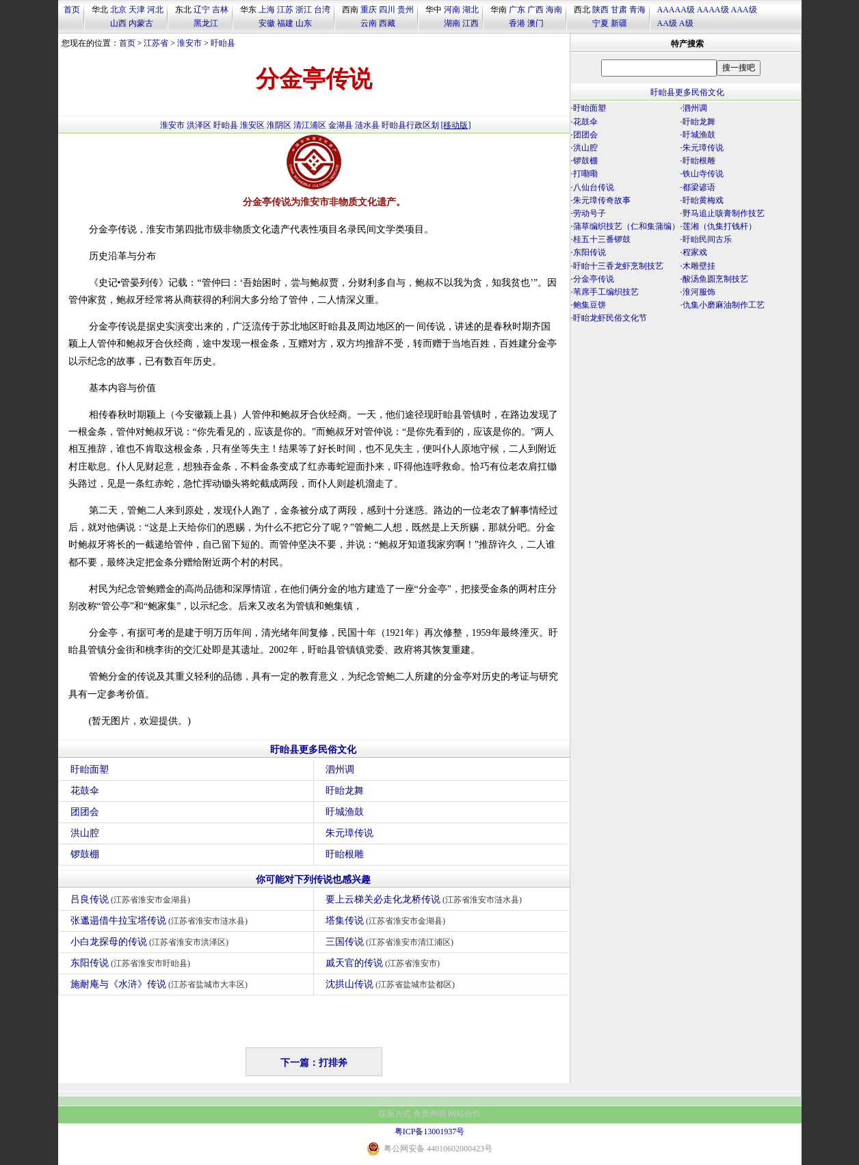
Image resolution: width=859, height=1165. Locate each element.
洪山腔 (84, 833)
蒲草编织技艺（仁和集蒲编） (626, 226)
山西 (118, 23)
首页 (72, 9)
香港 (517, 23)
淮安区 (252, 125)
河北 (155, 9)
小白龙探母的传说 (151, 942)
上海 (267, 9)
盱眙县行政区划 (410, 125)
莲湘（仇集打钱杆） (719, 226)
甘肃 (619, 9)
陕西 (600, 9)
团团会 (84, 812)
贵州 (405, 9)
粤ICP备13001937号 (430, 1131)
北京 (118, 9)
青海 (637, 9)
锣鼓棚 (84, 854)
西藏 (387, 23)
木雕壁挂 (699, 266)
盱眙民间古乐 (707, 239)
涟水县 (367, 125)
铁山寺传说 (703, 173)
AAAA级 (713, 9)
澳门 (535, 23)
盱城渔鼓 (345, 812)
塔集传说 (387, 920)
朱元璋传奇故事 (602, 200)
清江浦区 (309, 125)
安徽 (267, 23)
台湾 (322, 9)
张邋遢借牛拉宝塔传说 (161, 920)
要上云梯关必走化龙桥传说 (426, 899)
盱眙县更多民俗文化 (313, 750)
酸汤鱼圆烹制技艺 (715, 279)
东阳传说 (132, 963)
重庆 (368, 9)
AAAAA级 (676, 9)
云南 (368, 23)
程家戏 (695, 252)
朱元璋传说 (349, 833)
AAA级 (744, 9)
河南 (452, 9)
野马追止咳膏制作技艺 (724, 213)
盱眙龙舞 (345, 791)
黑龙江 (206, 23)
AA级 (667, 23)
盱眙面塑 (89, 769)
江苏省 (156, 43)
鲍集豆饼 (589, 305)
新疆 (619, 23)
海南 (554, 9)
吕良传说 (132, 899)
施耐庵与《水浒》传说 (161, 984)
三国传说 (392, 942)
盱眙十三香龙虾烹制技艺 (618, 266)
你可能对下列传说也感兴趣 (313, 879)
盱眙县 (223, 43)
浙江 (303, 9)
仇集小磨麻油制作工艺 (724, 305)
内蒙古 (141, 23)
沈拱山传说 (392, 984)
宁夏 (600, 23)
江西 (470, 23)
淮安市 (189, 43)
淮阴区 (279, 125)
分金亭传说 (593, 279)
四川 (387, 9)
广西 (535, 9)
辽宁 (202, 9)
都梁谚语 (699, 187)
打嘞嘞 (585, 173)
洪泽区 (199, 125)
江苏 (285, 9)
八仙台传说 (593, 187)
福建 (285, 23)
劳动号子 (589, 213)
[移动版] (456, 125)
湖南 (452, 23)
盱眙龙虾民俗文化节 (610, 318)
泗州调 (340, 769)
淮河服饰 (699, 292)
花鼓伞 (84, 791)
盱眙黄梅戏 (703, 200)
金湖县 (340, 125)
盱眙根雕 (345, 854)
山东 (303, 23)
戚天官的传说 (385, 963)
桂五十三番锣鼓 (602, 239)
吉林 (220, 9)
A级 (686, 23)
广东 (517, 9)
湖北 (470, 9)
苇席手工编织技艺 (606, 292)
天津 (137, 9)
